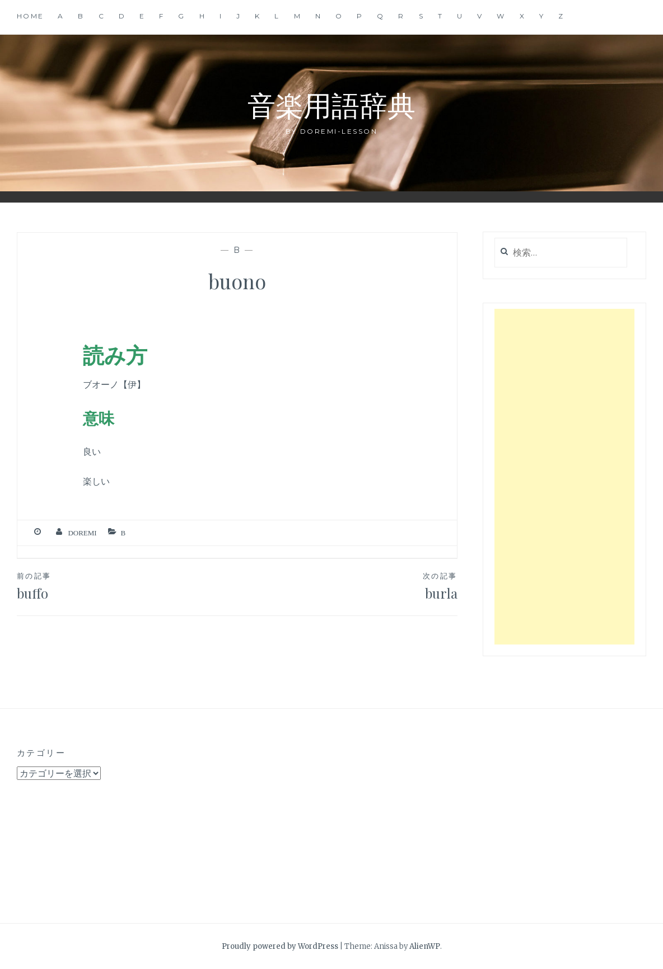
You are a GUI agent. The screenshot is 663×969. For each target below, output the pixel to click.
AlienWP (424, 946)
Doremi (82, 533)
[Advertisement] (564, 477)
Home (30, 16)
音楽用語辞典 (331, 104)
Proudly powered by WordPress (280, 946)
